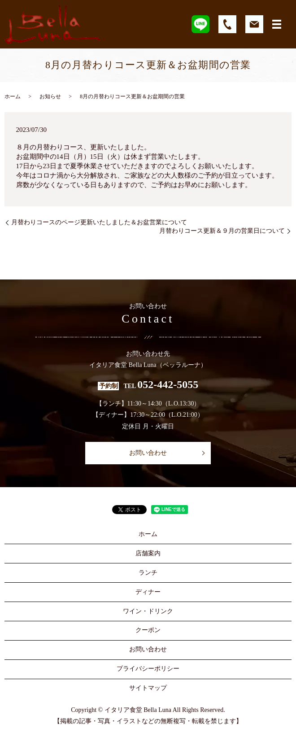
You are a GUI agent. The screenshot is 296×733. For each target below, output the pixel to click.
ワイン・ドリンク (148, 611)
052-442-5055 (167, 384)
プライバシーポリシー (148, 668)
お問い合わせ (148, 452)
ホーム (12, 96)
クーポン (148, 630)
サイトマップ (148, 688)
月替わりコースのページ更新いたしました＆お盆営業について (99, 222)
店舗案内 (148, 553)
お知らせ (50, 96)
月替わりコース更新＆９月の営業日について (222, 230)
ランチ (148, 572)
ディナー (148, 592)
